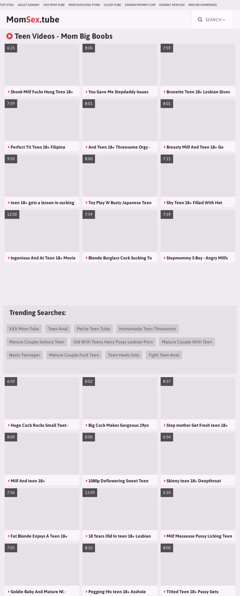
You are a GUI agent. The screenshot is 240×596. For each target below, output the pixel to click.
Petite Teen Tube (93, 328)
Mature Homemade (202, 5)
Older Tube (112, 5)
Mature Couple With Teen (187, 341)
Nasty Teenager (24, 354)
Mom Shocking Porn (84, 5)
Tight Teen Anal (163, 354)
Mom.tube (32, 19)
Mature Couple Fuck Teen (74, 354)
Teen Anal (58, 328)
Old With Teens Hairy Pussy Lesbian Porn (113, 341)
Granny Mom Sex (172, 5)
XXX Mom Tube (54, 5)
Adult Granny (29, 5)
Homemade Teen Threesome (147, 328)
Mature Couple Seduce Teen (36, 341)
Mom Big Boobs (86, 36)
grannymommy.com (140, 5)
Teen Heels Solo (123, 354)
